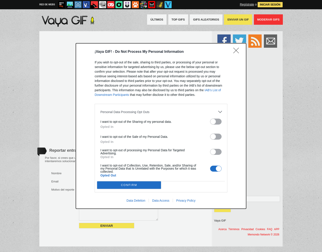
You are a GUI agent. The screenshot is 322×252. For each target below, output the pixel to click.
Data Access (160, 200)
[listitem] (161, 112)
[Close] (237, 52)
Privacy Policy (186, 200)
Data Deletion (135, 200)
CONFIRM (129, 185)
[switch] (216, 122)
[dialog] (161, 126)
